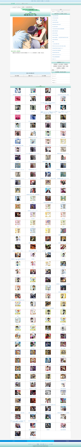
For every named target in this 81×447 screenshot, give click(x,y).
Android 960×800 (55, 22)
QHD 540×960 (54, 33)
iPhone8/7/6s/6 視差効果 (56, 50)
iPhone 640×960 (55, 35)
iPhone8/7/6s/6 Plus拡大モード (57, 48)
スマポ (13, 3)
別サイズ (53, 11)
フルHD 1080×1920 (55, 43)
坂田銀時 (55, 64)
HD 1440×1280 (55, 26)
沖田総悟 (65, 64)
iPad (53, 41)
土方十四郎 (61, 64)
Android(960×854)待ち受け (30, 13)
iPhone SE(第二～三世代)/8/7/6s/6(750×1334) (60, 37)
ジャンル (18, 3)
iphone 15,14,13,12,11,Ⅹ (56, 54)
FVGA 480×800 (55, 39)
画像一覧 (30, 75)
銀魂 (30, 12)
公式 (62, 11)
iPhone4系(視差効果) (56, 56)
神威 (67, 66)
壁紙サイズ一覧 (25, 3)
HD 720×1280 (54, 20)
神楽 (64, 66)
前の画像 (17, 75)
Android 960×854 (55, 15)
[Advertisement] (30, 63)
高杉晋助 (55, 66)
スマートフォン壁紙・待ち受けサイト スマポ (40, 444)
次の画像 (44, 75)
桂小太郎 (59, 66)
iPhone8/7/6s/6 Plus (55, 52)
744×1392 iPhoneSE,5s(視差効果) (58, 28)
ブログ (58, 11)
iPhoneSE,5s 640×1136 (56, 24)
